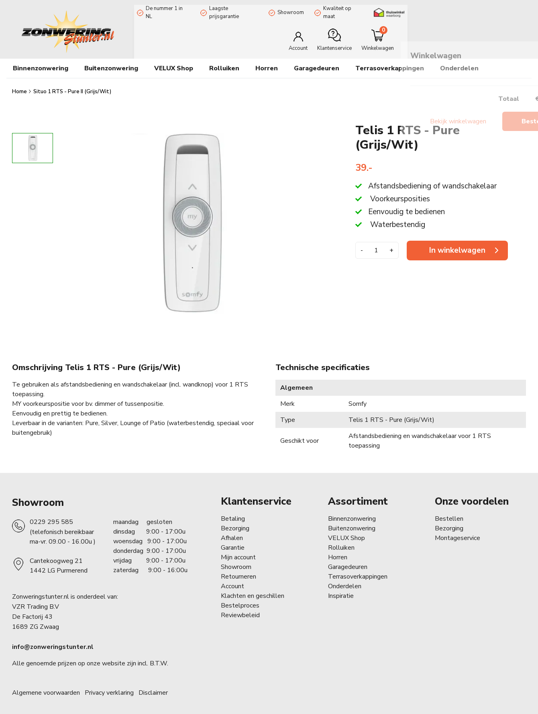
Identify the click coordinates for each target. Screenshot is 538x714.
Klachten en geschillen (252, 589)
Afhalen (232, 532)
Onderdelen (344, 580)
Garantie (233, 541)
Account (232, 580)
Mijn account (238, 551)
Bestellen (449, 512)
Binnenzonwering (352, 512)
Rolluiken (341, 541)
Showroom (290, 9)
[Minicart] (499, 33)
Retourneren (238, 570)
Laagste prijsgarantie (232, 9)
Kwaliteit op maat (344, 9)
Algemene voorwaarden (46, 686)
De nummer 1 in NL (165, 9)
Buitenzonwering (351, 522)
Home (20, 85)
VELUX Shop (346, 532)
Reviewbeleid (240, 609)
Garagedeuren (316, 62)
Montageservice (457, 532)
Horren (266, 62)
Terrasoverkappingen (389, 62)
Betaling (233, 512)
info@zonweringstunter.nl (53, 640)
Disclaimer (153, 686)
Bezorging (235, 522)
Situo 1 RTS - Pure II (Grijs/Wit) (72, 85)
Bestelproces (240, 599)
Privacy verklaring (109, 686)
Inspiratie (341, 589)
